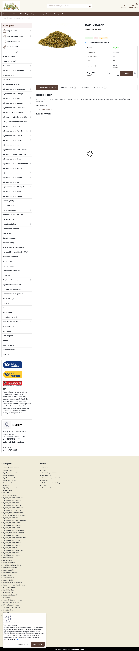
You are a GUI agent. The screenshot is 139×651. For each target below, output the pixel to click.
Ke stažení (85, 87)
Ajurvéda (6, 66)
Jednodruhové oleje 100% (13, 294)
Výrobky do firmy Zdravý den (14, 187)
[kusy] (112, 73)
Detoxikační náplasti (11, 229)
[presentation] (37, 150)
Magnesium (7, 312)
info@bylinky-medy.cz (14, 442)
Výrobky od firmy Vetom (12, 145)
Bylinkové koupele (12, 42)
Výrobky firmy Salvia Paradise (14, 154)
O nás (15, 14)
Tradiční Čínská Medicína (13, 215)
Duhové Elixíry (8, 205)
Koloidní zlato (8, 266)
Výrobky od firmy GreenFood (14, 108)
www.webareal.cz (77, 649)
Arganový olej (8, 75)
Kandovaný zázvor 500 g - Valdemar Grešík (99, 158)
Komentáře (100, 87)
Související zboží (69, 87)
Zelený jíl (6, 340)
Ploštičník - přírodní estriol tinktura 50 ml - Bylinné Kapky (74, 154)
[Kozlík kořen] (57, 37)
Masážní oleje (8, 298)
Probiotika (7, 275)
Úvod (4, 18)
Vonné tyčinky (8, 201)
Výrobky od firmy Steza (12, 159)
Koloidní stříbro (9, 261)
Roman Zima (47, 109)
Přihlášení (123, 7)
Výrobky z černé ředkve (12, 285)
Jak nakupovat (42, 14)
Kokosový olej (8, 243)
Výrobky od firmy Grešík (12, 136)
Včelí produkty (11, 46)
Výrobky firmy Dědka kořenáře (15, 117)
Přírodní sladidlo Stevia (12, 289)
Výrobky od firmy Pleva (12, 98)
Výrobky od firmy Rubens (13, 103)
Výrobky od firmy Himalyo (13, 94)
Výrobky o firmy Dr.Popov (13, 112)
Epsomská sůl (8, 326)
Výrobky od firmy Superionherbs (15, 163)
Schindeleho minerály (11, 84)
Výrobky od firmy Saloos (12, 177)
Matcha (6, 303)
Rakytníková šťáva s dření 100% (15, 122)
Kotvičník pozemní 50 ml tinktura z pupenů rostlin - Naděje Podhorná (48, 154)
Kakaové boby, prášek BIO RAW (15, 252)
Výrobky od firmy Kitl (11, 182)
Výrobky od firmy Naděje (12, 168)
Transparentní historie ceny (97, 42)
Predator (6, 80)
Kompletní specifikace (47, 87)
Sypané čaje (10, 31)
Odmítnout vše (23, 644)
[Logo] (11, 6)
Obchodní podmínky (27, 14)
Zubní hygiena (8, 345)
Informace (6, 14)
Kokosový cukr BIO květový (13, 247)
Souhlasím (37, 644)
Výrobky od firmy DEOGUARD (14, 89)
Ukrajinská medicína (11, 219)
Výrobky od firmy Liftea (12, 126)
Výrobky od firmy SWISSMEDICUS (15, 150)
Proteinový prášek (10, 317)
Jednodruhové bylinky (16, 18)
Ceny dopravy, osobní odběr (59, 14)
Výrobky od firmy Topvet (12, 140)
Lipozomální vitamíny (11, 271)
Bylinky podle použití (13, 36)
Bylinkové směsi (9, 56)
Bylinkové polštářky (10, 61)
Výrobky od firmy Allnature (13, 70)
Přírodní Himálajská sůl (12, 322)
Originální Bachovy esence (13, 280)
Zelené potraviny (9, 238)
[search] (90, 6)
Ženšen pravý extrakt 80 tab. (125, 154)
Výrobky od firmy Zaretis (12, 196)
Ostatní (6, 354)
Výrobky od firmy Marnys (12, 173)
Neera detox (8, 233)
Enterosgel (7, 331)
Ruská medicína (9, 224)
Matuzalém (7, 308)
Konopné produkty (10, 257)
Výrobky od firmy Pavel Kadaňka (15, 131)
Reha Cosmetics (9, 210)
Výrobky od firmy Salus (12, 191)
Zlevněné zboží (9, 350)
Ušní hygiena (8, 336)
